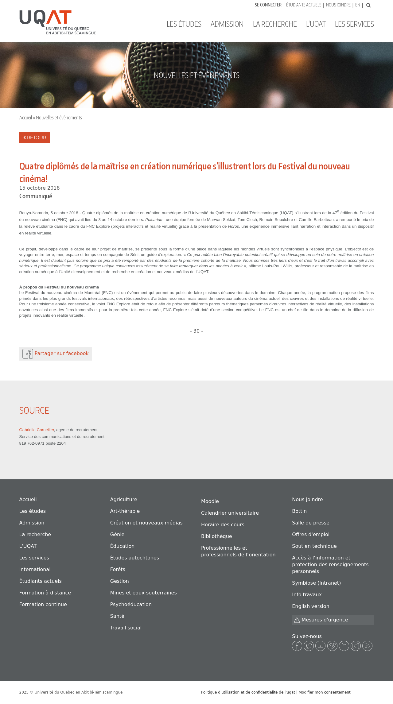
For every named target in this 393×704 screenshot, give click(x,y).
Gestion (119, 581)
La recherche (275, 24)
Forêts (117, 569)
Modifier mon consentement (325, 692)
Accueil (25, 117)
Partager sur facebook (55, 353)
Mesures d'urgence (321, 620)
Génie (117, 534)
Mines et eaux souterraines (143, 593)
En (357, 4)
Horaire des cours (222, 525)
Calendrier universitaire (230, 513)
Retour (34, 137)
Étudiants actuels (303, 4)
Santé (117, 616)
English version (310, 606)
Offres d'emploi (310, 534)
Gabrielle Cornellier (36, 429)
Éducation (122, 546)
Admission (227, 24)
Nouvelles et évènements (59, 117)
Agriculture (123, 499)
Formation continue (43, 604)
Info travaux (307, 595)
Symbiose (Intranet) (316, 583)
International (35, 569)
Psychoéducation (131, 604)
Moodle (210, 501)
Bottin (299, 511)
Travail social (126, 628)
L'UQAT (316, 24)
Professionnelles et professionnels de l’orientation (238, 551)
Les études (184, 24)
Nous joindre (338, 4)
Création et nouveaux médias (146, 523)
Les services (354, 24)
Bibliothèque (216, 536)
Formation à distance (45, 593)
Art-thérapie (125, 511)
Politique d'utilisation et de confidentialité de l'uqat (248, 692)
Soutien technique (314, 546)
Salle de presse (310, 523)
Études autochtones (134, 558)
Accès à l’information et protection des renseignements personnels (330, 564)
